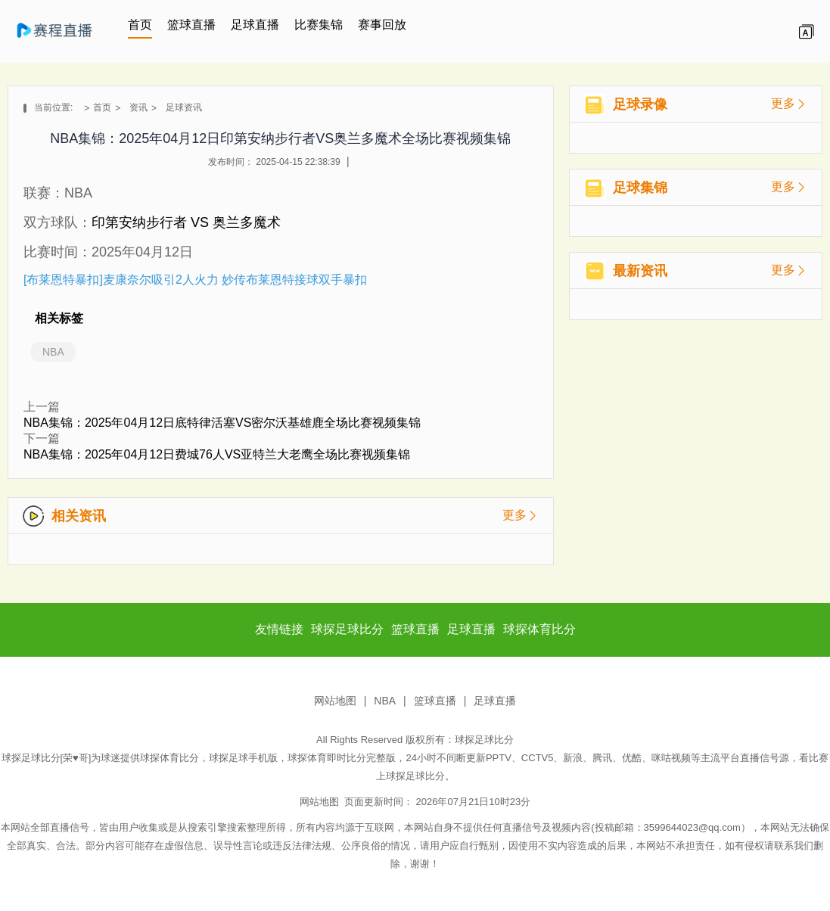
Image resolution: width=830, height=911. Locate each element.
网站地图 (335, 701)
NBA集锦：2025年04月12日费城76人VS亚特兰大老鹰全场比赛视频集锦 (216, 454)
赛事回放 (382, 24)
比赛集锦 (318, 24)
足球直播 (255, 24)
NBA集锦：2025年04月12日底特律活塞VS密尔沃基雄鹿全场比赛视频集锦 (222, 422)
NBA (53, 352)
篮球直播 (191, 24)
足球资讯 (184, 107)
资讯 (138, 107)
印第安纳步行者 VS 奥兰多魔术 (186, 222)
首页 (140, 24)
